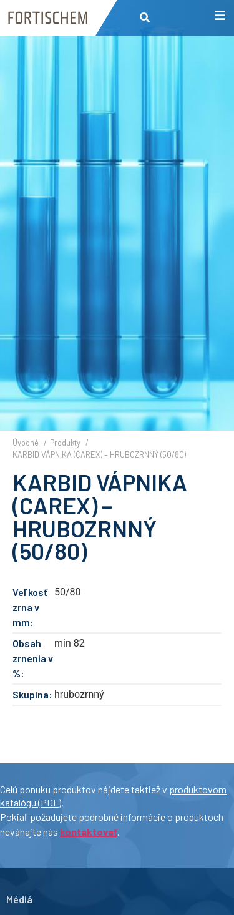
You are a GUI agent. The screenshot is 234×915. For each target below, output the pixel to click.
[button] (145, 18)
